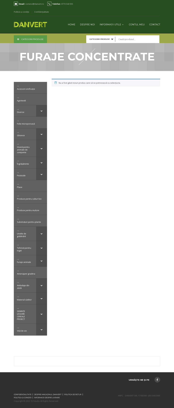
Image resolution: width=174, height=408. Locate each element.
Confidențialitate (41, 12)
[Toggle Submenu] (41, 111)
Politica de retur (72, 394)
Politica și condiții (22, 397)
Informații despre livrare (47, 397)
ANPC (120, 395)
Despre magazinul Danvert (47, 394)
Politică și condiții (21, 12)
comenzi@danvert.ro (34, 4)
